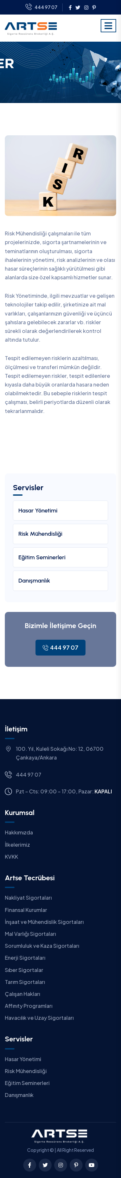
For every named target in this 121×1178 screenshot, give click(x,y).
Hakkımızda (19, 832)
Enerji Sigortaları (25, 957)
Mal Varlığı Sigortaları (30, 933)
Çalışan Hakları (22, 993)
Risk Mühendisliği (40, 533)
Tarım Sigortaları (25, 981)
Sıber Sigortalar (24, 969)
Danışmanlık (34, 580)
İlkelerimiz (17, 844)
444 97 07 (41, 7)
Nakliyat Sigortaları (28, 897)
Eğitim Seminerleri (42, 557)
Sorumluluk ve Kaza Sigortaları (42, 945)
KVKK (11, 856)
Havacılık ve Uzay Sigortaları (39, 1017)
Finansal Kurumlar (26, 909)
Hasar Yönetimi (37, 510)
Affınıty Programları (28, 1005)
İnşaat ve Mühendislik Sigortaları (44, 921)
